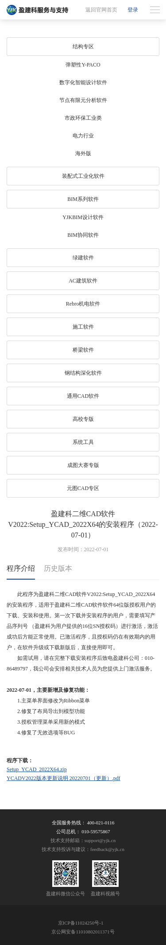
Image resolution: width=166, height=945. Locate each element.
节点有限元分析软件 (83, 100)
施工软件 (83, 327)
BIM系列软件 (83, 199)
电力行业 (83, 136)
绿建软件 (83, 258)
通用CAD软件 (83, 396)
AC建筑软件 (83, 281)
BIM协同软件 (83, 235)
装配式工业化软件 (83, 176)
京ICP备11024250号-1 (81, 922)
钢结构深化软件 (83, 373)
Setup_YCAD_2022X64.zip (37, 769)
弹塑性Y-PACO (83, 65)
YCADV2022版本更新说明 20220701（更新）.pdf (63, 778)
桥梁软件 (83, 350)
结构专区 (83, 46)
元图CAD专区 (83, 488)
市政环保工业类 (83, 118)
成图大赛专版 (83, 465)
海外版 (83, 153)
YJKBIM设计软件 (83, 217)
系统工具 (83, 442)
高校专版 (83, 419)
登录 (132, 10)
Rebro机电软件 (83, 304)
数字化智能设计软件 (83, 82)
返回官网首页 (101, 10)
